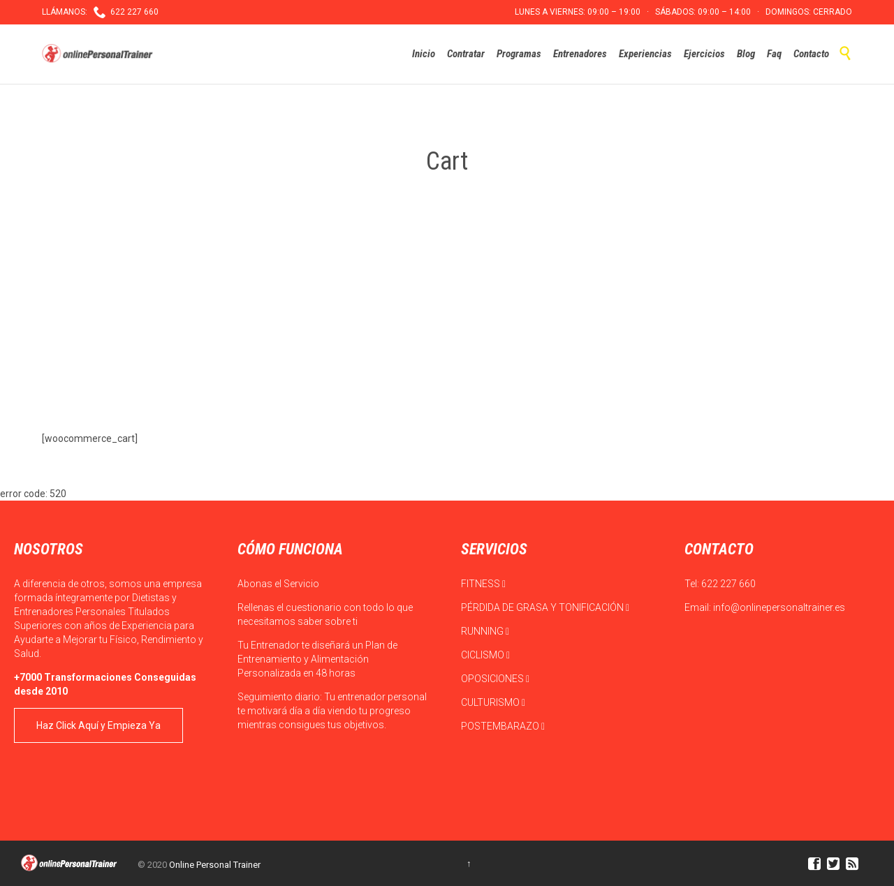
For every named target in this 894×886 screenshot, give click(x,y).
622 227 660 (728, 583)
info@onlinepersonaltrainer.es (779, 607)
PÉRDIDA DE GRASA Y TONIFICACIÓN (545, 607)
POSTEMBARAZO (503, 726)
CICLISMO (485, 654)
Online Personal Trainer (215, 864)
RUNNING (485, 631)
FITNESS (483, 583)
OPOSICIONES (495, 678)
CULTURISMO (493, 702)
